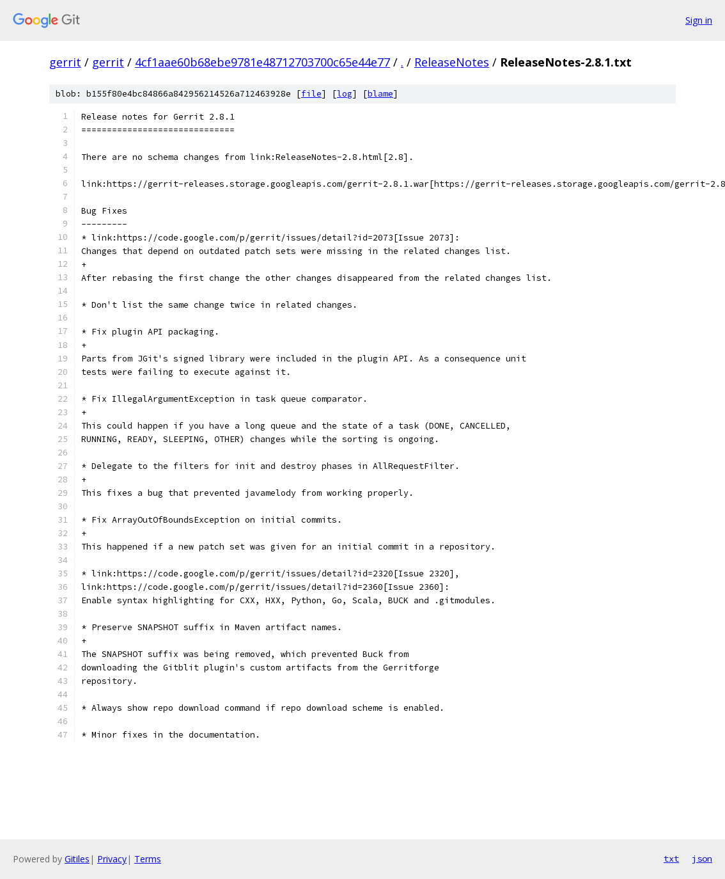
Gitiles (77, 859)
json (702, 858)
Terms (147, 859)
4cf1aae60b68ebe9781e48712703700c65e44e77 (262, 62)
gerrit (65, 62)
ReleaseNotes (451, 62)
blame (380, 93)
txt (671, 858)
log (344, 93)
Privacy (112, 859)
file (311, 93)
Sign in (698, 20)
